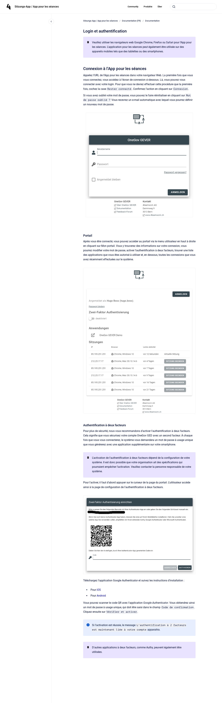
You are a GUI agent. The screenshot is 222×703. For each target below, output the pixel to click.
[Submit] (174, 6)
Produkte (148, 6)
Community (133, 6)
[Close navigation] (51, 21)
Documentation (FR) (131, 20)
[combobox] (193, 6)
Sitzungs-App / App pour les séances (37, 6)
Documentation (152, 20)
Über (160, 6)
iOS (99, 589)
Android (101, 595)
